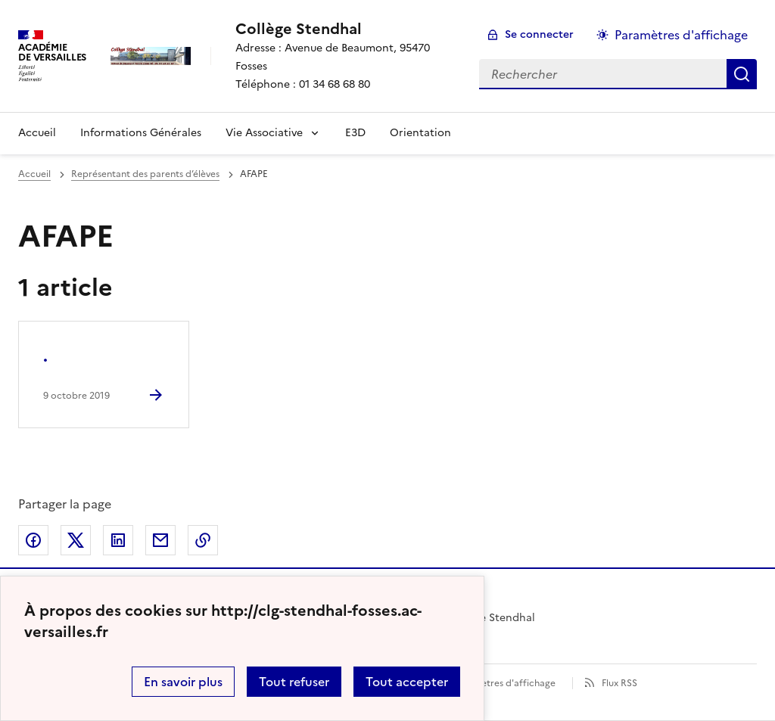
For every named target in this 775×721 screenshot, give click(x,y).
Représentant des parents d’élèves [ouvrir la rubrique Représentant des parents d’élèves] (145, 174)
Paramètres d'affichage (504, 683)
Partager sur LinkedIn (118, 540)
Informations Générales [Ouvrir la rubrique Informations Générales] (140, 133)
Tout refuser (294, 682)
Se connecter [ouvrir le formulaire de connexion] (539, 34)
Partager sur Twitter (76, 540)
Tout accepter (407, 682)
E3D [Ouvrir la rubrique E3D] (355, 133)
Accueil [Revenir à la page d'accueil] (37, 133)
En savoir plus (183, 682)
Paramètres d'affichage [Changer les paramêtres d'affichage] (681, 35)
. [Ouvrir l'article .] (45, 355)
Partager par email (160, 540)
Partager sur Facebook (33, 540)
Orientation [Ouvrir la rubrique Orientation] (420, 133)
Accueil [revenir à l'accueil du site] (34, 174)
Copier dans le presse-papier (203, 540)
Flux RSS (619, 683)
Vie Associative (264, 133)
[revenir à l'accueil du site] (345, 28)
